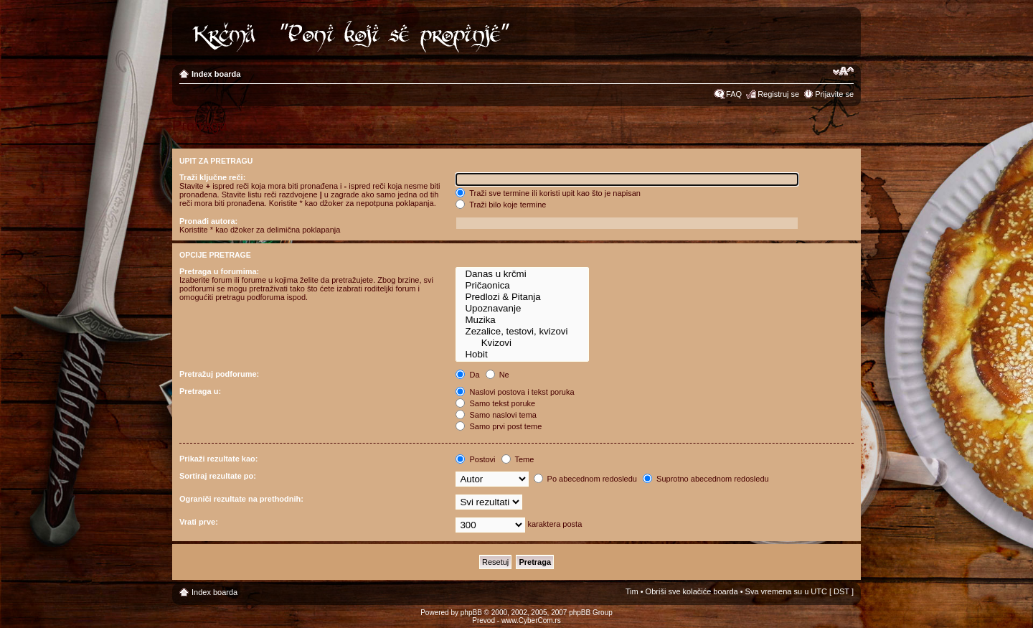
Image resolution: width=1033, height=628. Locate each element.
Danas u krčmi (522, 274)
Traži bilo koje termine (501, 204)
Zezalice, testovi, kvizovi (522, 331)
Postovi (475, 459)
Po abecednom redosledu (585, 478)
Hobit (522, 354)
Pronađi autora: (208, 221)
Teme (517, 459)
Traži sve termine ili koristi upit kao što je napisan (548, 193)
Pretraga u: (200, 391)
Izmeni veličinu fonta (843, 71)
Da (467, 374)
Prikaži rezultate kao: (218, 458)
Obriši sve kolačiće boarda (692, 591)
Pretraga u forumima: (219, 271)
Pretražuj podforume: (219, 374)
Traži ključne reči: (212, 177)
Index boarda (216, 74)
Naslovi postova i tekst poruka (515, 392)
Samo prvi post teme (499, 426)
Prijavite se (834, 94)
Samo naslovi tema (496, 415)
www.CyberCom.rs (531, 620)
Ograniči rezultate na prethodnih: (241, 499)
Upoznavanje (522, 308)
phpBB (471, 613)
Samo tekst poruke (495, 403)
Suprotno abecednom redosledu (706, 478)
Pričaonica (522, 285)
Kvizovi (522, 343)
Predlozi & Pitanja (522, 297)
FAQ (734, 94)
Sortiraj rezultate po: (217, 476)
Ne (497, 374)
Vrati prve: (198, 521)
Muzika (522, 320)
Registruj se (778, 94)
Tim (632, 591)
